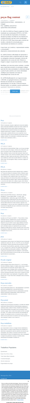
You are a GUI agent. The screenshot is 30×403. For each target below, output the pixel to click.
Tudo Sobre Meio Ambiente (7, 356)
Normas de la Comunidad (7, 386)
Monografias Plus (5, 6)
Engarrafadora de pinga (7, 363)
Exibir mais (15, 91)
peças (12, 6)
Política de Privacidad (6, 382)
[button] (27, 17)
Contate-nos (4, 378)
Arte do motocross (5, 361)
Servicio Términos (5, 380)
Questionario (4, 351)
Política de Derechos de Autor (8, 384)
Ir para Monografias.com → (8, 394)
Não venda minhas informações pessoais (11, 390)
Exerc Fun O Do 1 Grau (7, 354)
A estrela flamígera (5, 358)
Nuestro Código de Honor (7, 388)
